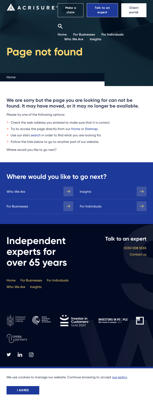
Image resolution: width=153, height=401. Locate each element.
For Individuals (90, 206)
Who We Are (16, 192)
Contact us (138, 254)
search (36, 135)
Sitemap (91, 129)
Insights (85, 192)
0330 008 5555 (135, 248)
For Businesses (17, 206)
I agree (23, 390)
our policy (119, 377)
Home (75, 129)
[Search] (60, 26)
